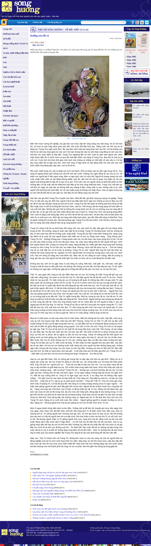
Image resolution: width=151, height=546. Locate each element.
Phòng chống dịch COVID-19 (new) (15, 45)
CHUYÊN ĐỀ (8, 159)
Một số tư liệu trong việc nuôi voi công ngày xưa (52, 481)
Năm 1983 (131, 57)
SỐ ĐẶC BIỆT (9, 154)
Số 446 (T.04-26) (130, 51)
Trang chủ (7, 29)
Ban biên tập (22, 22)
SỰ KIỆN (7, 39)
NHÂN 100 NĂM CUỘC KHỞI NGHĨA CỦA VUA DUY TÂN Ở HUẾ (61, 515)
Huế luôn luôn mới (11, 34)
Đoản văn (36, 500)
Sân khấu (7, 101)
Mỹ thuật (7, 106)
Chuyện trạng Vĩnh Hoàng (43, 487)
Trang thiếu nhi (9, 145)
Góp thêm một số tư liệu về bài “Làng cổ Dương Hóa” (54, 512)
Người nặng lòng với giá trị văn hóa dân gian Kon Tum (54, 472)
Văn (4, 62)
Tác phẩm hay (9, 169)
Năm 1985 (131, 63)
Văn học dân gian (10, 116)
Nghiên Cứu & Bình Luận (14, 72)
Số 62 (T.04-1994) (142, 51)
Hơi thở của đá (38, 484)
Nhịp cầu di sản (9, 135)
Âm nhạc (7, 96)
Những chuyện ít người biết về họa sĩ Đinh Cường (53, 518)
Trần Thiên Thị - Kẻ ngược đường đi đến (49, 475)
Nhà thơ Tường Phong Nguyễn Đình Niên (49, 478)
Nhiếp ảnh (7, 111)
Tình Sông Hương (10, 183)
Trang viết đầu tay (11, 140)
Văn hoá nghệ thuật (11, 82)
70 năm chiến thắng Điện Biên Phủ (16, 55)
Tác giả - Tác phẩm (11, 188)
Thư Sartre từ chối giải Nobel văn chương (49, 509)
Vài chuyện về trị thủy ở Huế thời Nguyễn (49, 497)
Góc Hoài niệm (9, 149)
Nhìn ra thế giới (10, 130)
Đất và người (8, 120)
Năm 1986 (131, 67)
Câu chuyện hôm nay (12, 77)
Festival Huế (8, 86)
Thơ (5, 67)
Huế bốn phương (10, 125)
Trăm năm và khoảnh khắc (43, 494)
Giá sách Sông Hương (12, 164)
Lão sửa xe (136, 140)
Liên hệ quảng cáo (54, 22)
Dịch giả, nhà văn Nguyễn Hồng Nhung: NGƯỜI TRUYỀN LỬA (58, 490)
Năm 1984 (131, 60)
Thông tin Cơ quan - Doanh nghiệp (14, 176)
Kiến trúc (7, 91)
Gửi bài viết (37, 22)
